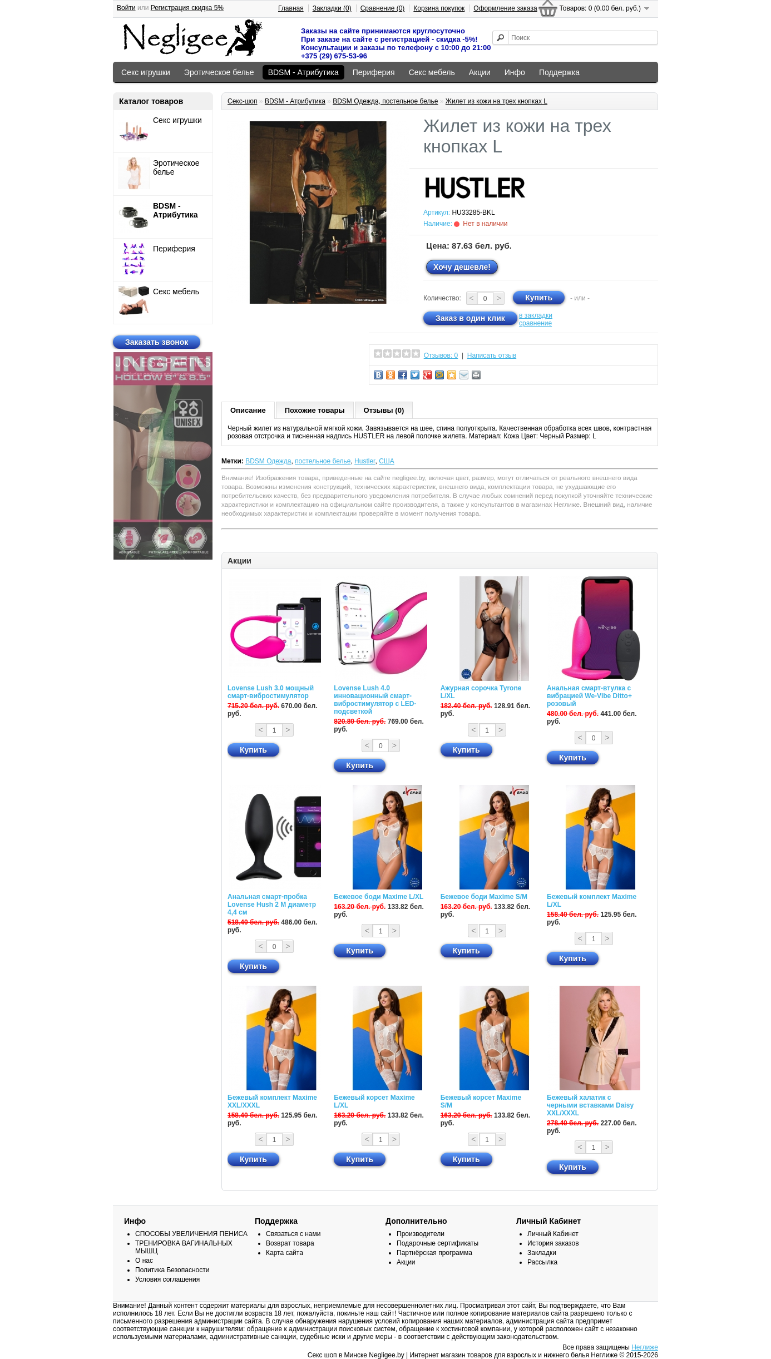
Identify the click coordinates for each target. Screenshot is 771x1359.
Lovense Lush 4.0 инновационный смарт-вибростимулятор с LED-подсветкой (375, 699)
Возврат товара (290, 1243)
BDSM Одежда (268, 461)
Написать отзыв (491, 355)
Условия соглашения (167, 1279)
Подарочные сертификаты (437, 1243)
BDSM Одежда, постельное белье (385, 101)
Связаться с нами (293, 1234)
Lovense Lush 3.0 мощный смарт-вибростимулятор (271, 692)
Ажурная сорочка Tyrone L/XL (481, 692)
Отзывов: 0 (441, 355)
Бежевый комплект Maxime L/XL (591, 900)
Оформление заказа (505, 8)
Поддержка (559, 72)
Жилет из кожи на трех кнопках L (496, 101)
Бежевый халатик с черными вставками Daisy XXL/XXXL (590, 1105)
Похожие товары (315, 410)
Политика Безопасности (172, 1270)
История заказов (553, 1243)
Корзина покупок (438, 8)
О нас (144, 1260)
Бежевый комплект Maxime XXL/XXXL (272, 1101)
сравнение (535, 323)
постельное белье (322, 461)
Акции (480, 72)
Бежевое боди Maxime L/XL (378, 897)
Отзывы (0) (384, 410)
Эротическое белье (219, 72)
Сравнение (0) (382, 8)
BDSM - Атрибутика (303, 72)
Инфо (515, 72)
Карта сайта (284, 1253)
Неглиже (644, 1347)
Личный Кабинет (553, 1234)
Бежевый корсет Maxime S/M (481, 1101)
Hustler (364, 461)
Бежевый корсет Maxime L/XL (374, 1101)
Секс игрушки (145, 72)
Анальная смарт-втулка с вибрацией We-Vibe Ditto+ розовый (589, 696)
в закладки (535, 315)
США (386, 461)
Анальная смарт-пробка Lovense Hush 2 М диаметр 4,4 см (272, 904)
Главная (291, 8)
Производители (420, 1234)
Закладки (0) (332, 8)
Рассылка (542, 1262)
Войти (126, 8)
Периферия (374, 72)
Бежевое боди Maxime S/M (484, 897)
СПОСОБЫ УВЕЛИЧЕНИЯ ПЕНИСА (191, 1234)
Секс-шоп (243, 101)
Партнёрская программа (434, 1253)
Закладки (541, 1253)
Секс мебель (432, 72)
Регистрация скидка (187, 8)
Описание (248, 410)
